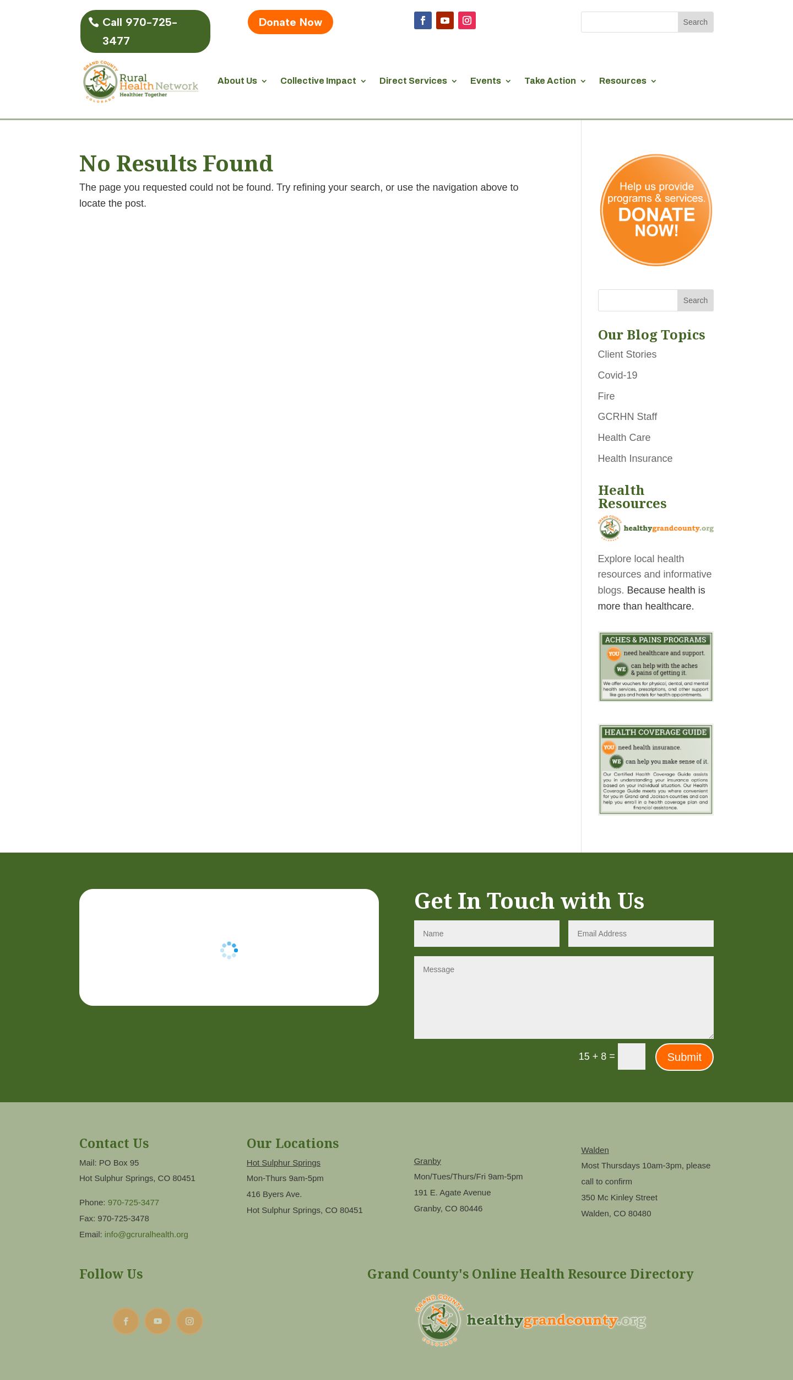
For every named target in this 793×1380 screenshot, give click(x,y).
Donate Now (290, 22)
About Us (237, 80)
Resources (623, 80)
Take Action (550, 80)
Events (485, 80)
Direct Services (413, 80)
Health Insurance (635, 458)
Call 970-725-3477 (139, 31)
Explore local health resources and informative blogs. (655, 574)
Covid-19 (618, 375)
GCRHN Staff (628, 416)
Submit (684, 1057)
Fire (606, 396)
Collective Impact (318, 80)
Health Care (624, 437)
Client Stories (627, 354)
